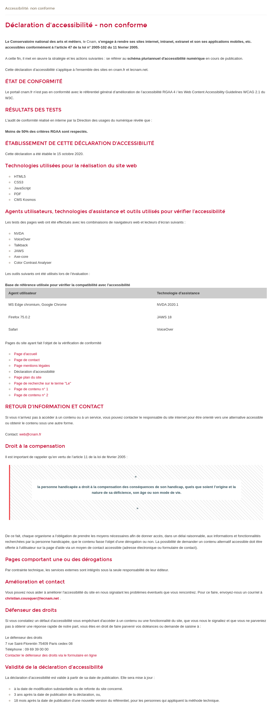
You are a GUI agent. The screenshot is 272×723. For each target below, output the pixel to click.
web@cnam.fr (30, 434)
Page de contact (27, 360)
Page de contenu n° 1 (31, 389)
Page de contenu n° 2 (31, 395)
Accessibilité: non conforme (30, 8)
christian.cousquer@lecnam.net (32, 598)
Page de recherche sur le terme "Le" (42, 383)
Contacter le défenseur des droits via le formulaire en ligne (51, 655)
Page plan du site (27, 377)
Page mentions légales (32, 366)
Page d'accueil (25, 354)
